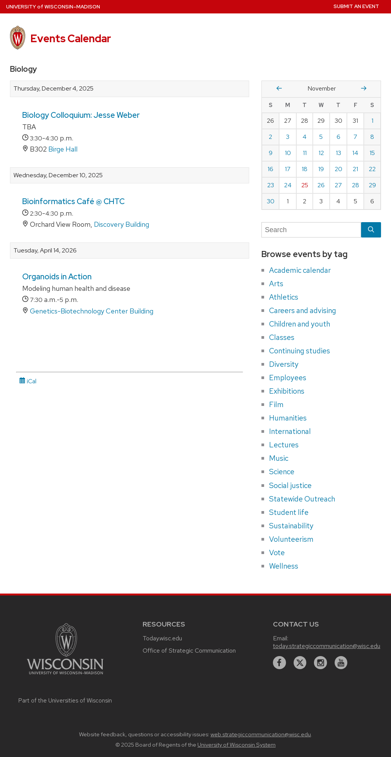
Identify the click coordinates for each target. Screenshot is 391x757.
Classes (281, 337)
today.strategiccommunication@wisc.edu (326, 646)
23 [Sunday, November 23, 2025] (270, 185)
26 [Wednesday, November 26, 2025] (321, 185)
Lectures (284, 445)
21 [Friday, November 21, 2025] (355, 169)
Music (278, 458)
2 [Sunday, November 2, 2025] (270, 137)
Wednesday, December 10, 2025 (58, 175)
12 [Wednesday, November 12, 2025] (321, 153)
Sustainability (291, 526)
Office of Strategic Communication (189, 651)
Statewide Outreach (302, 499)
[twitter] (300, 662)
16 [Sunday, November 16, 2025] (270, 169)
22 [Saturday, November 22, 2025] (372, 169)
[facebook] (279, 662)
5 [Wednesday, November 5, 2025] (321, 137)
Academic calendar (300, 270)
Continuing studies (299, 351)
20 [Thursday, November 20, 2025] (338, 169)
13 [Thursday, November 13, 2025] (338, 153)
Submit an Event (356, 6)
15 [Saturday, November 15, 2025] (372, 153)
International (290, 431)
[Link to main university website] (65, 675)
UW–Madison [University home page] (53, 6)
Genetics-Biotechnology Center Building (91, 311)
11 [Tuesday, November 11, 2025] (305, 153)
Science (281, 472)
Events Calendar (70, 38)
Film (276, 404)
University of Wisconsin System (236, 745)
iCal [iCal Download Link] (27, 381)
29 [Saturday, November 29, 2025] (372, 185)
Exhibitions (286, 391)
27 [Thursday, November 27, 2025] (338, 185)
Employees (287, 378)
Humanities (288, 418)
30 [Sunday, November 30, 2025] (270, 201)
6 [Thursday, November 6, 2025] (338, 137)
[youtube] (341, 662)
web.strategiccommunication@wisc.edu (260, 734)
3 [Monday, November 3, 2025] (287, 137)
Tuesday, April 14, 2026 (45, 250)
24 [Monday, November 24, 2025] (288, 185)
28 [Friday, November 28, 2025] (355, 185)
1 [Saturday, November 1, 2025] (372, 121)
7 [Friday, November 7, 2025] (355, 137)
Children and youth (299, 324)
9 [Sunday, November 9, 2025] (271, 153)
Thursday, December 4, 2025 (53, 88)
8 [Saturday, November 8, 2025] (372, 137)
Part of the (65, 700)
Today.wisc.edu (162, 638)
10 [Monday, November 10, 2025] (288, 153)
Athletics (283, 297)
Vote (277, 552)
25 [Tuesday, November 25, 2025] (304, 185)
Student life (289, 512)
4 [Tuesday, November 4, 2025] (304, 137)
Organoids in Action (57, 277)
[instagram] (320, 662)
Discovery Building (121, 224)
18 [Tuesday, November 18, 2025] (304, 169)
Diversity (284, 364)
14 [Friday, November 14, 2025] (355, 153)
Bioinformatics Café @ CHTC (73, 201)
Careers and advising (302, 310)
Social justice (290, 485)
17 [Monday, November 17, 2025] (288, 169)
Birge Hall (62, 149)
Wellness (283, 566)
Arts (276, 284)
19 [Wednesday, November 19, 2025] (321, 169)
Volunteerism (291, 539)
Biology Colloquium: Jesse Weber (81, 115)
